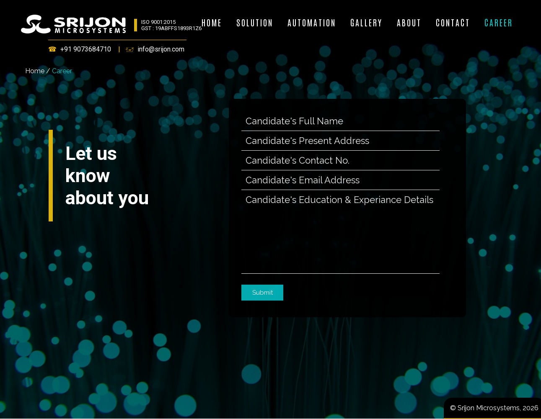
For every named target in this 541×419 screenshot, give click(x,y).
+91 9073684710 (85, 49)
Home (34, 71)
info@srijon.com (160, 49)
